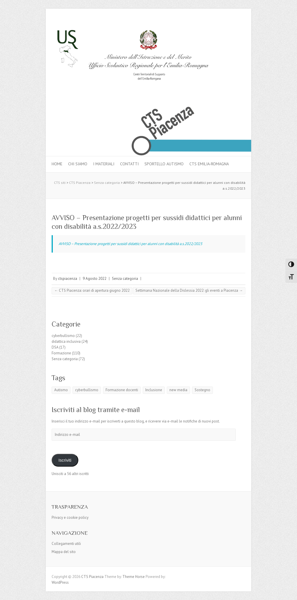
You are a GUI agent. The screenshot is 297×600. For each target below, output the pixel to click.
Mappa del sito (64, 551)
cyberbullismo (63, 335)
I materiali (103, 163)
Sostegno (202, 389)
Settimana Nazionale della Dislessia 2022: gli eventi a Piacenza (189, 290)
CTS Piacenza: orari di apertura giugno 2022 (92, 290)
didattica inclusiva (66, 341)
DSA (55, 347)
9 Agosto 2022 (94, 278)
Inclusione (153, 389)
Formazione (61, 353)
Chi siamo (77, 163)
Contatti (129, 163)
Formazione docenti (122, 389)
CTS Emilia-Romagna (209, 163)
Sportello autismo (164, 163)
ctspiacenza (67, 278)
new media (178, 389)
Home (57, 163)
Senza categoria (125, 278)
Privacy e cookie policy (70, 517)
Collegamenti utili (66, 543)
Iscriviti (64, 460)
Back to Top (289, 592)
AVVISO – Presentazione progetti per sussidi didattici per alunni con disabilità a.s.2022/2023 (130, 243)
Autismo (61, 389)
